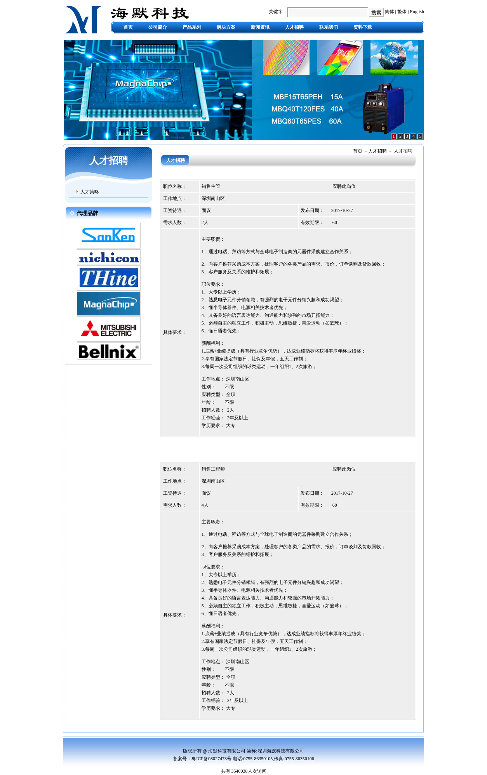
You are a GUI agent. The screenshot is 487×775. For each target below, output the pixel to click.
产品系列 (192, 27)
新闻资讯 (260, 27)
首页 (128, 27)
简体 (389, 11)
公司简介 (157, 27)
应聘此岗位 (344, 186)
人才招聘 (294, 27)
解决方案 (226, 27)
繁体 (402, 11)
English (417, 11)
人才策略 (89, 192)
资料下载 (362, 27)
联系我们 (328, 27)
